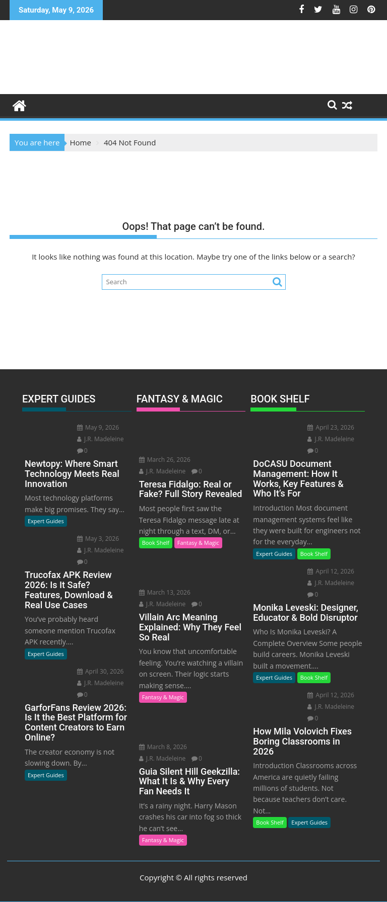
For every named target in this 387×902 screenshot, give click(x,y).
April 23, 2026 (330, 427)
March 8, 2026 (163, 747)
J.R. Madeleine (100, 439)
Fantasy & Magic (198, 542)
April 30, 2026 (100, 671)
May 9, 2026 (98, 427)
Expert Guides (46, 521)
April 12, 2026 (330, 571)
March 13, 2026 (164, 592)
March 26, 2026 (164, 459)
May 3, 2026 (98, 538)
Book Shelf (155, 542)
